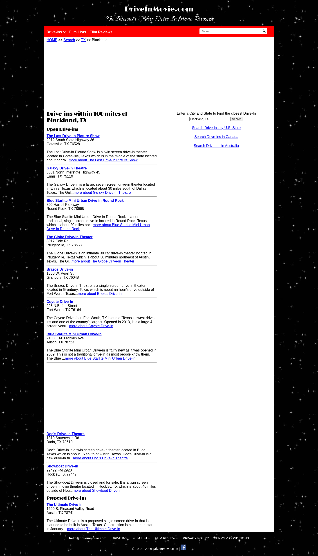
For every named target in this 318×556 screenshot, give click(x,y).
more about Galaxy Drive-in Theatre (102, 192)
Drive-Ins (56, 32)
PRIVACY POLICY (196, 538)
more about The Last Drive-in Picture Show (103, 160)
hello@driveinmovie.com (88, 538)
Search (69, 40)
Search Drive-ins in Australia (216, 146)
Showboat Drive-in (62, 466)
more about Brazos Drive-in (100, 294)
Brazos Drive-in (60, 269)
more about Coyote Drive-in (91, 326)
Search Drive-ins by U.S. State (216, 128)
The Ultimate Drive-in (65, 505)
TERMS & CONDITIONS (231, 538)
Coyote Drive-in (60, 302)
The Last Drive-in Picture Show (73, 136)
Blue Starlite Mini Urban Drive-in (74, 334)
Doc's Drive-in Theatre (66, 434)
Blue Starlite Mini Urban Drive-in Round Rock (85, 200)
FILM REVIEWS (166, 538)
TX (83, 40)
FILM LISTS (141, 538)
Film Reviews (101, 32)
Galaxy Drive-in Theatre (67, 168)
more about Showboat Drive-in (97, 490)
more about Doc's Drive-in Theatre (100, 458)
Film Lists (77, 32)
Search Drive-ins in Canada (216, 137)
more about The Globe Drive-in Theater (103, 261)
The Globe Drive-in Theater (69, 237)
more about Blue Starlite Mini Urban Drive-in (100, 358)
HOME (52, 40)
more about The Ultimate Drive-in (93, 529)
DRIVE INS (120, 538)
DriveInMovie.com (159, 9)
